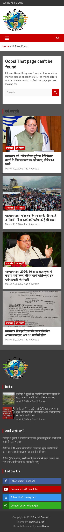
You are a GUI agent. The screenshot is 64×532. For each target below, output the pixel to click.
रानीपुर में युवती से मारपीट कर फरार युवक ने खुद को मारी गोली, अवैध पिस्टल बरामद (38, 395)
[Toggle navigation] (7, 38)
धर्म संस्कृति (12, 111)
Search (55, 92)
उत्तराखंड (9, 148)
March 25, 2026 (13, 284)
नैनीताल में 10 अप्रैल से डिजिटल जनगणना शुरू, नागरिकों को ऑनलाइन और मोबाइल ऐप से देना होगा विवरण (38, 412)
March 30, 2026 (13, 168)
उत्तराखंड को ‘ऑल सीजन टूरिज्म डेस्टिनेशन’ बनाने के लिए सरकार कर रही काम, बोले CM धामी (29, 160)
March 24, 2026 (13, 339)
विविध (8, 387)
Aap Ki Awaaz (31, 168)
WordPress (43, 526)
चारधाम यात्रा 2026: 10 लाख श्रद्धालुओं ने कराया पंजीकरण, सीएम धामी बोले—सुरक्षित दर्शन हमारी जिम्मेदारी (29, 275)
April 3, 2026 (23, 401)
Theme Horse (36, 521)
